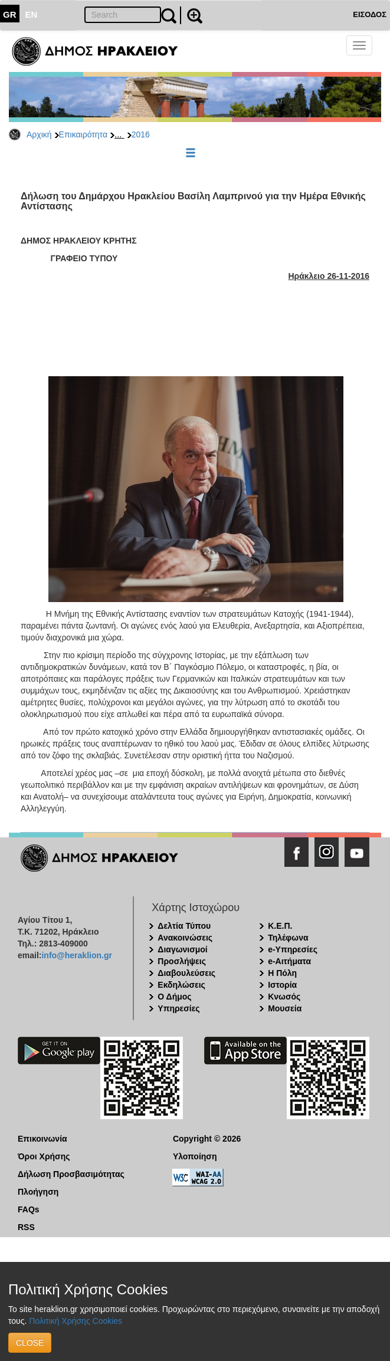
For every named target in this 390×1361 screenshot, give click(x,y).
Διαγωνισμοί (182, 949)
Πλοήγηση (38, 1191)
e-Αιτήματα (289, 961)
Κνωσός (284, 996)
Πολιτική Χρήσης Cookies (75, 1321)
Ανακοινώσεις (185, 937)
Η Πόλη (282, 973)
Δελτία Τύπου (184, 926)
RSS (26, 1227)
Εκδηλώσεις (181, 984)
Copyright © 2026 (207, 1138)
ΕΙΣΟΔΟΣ (369, 14)
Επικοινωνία (42, 1138)
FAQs (29, 1209)
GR (10, 14)
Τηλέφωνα (288, 937)
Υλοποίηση (195, 1156)
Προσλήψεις (182, 961)
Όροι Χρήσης (44, 1156)
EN (31, 14)
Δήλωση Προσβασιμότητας (71, 1174)
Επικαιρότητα (83, 134)
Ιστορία (282, 984)
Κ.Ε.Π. (280, 926)
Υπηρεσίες (178, 1008)
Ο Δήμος (174, 996)
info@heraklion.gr (76, 955)
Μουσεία (284, 1008)
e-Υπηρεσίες (292, 949)
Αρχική (39, 134)
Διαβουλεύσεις (186, 973)
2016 (141, 134)
